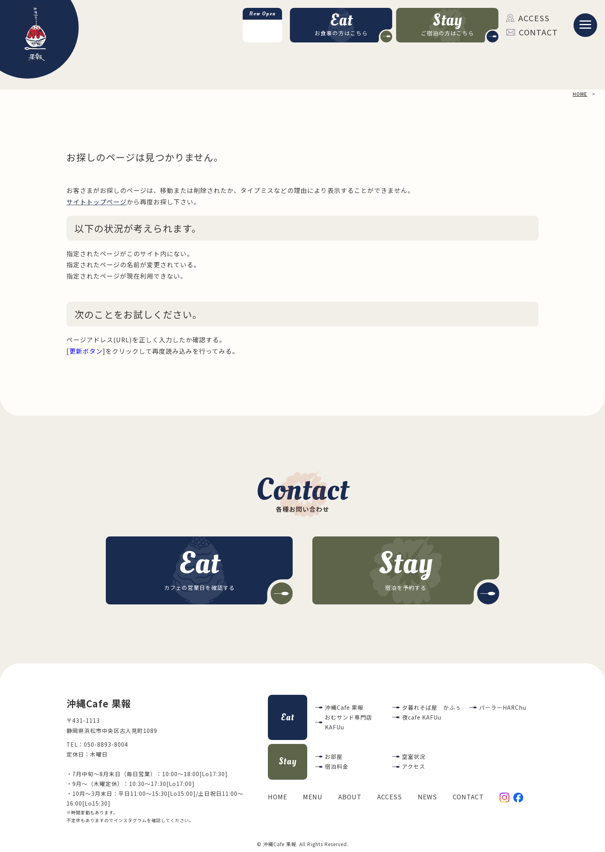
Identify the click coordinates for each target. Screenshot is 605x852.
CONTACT (532, 32)
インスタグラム (130, 820)
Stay (288, 761)
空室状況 (414, 756)
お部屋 (334, 756)
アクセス (413, 766)
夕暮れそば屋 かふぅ (431, 707)
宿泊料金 (337, 766)
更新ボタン (86, 351)
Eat (287, 717)
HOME (277, 796)
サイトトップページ (96, 201)
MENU (313, 796)
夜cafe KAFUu (421, 717)
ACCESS (528, 18)
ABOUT (350, 796)
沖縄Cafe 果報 (344, 707)
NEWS (427, 796)
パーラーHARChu (502, 707)
